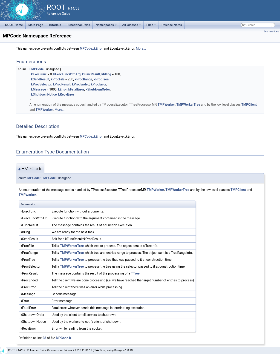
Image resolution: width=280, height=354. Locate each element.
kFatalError (76, 89)
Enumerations (271, 31)
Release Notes (172, 25)
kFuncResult (91, 74)
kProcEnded (80, 84)
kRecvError (66, 94)
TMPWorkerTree (188, 104)
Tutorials (55, 25)
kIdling (106, 74)
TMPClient (249, 104)
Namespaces (106, 26)
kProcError (99, 84)
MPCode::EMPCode (41, 178)
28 (44, 338)
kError (62, 89)
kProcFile (57, 79)
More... (141, 48)
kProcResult (62, 84)
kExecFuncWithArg (67, 74)
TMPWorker (166, 104)
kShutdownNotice (44, 94)
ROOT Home (14, 25)
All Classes (132, 26)
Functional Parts (78, 25)
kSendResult (40, 79)
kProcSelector (41, 84)
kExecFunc (39, 74)
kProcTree (101, 79)
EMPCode (36, 69)
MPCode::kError (91, 48)
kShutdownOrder (98, 89)
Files (151, 26)
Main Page (35, 25)
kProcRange (83, 79)
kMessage (38, 89)
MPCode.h (63, 338)
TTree (135, 273)
